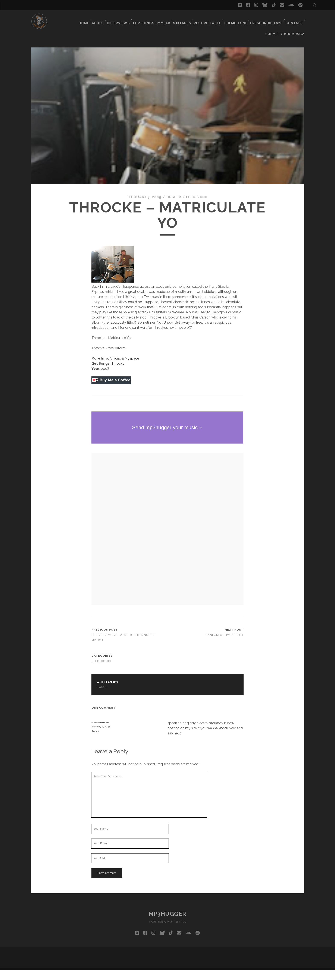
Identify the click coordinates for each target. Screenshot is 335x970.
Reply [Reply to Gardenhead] (95, 724)
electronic (198, 190)
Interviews (124, 18)
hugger (173, 190)
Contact (294, 18)
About (103, 18)
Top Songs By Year (155, 18)
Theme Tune (237, 18)
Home (88, 18)
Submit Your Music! (287, 23)
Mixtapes (185, 18)
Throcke (117, 356)
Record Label (210, 18)
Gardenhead (100, 715)
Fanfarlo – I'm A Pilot (224, 627)
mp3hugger (167, 907)
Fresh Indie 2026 (267, 18)
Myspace (132, 351)
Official (115, 351)
